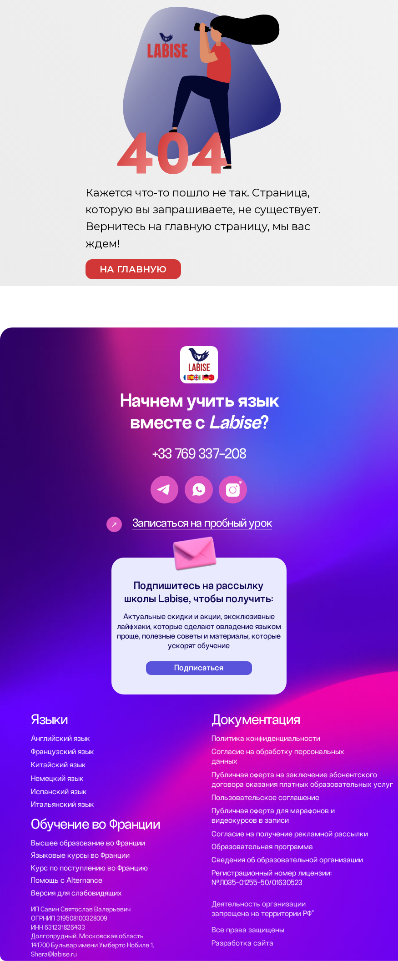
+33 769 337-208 (199, 454)
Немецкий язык (57, 779)
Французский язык (62, 752)
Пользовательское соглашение (265, 798)
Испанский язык (59, 792)
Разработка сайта (242, 943)
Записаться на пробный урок (202, 523)
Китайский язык (58, 765)
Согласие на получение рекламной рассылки (290, 834)
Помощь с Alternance (66, 880)
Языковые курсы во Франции (80, 855)
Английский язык (60, 739)
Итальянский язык (62, 804)
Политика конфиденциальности (266, 739)
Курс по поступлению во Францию (89, 868)
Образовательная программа (262, 847)
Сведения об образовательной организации (287, 860)
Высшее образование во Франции (88, 843)
